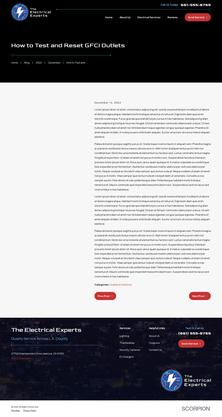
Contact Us (155, 349)
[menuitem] (15, 410)
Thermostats (127, 343)
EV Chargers (127, 356)
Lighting (124, 336)
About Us (154, 336)
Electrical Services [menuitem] (148, 17)
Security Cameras (130, 349)
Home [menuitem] (109, 17)
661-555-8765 (196, 5)
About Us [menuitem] (125, 17)
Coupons (154, 343)
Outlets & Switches (121, 284)
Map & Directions (21, 358)
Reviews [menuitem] (173, 17)
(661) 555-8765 (194, 333)
